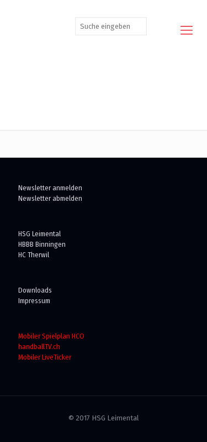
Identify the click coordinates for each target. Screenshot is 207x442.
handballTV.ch (39, 346)
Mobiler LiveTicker (44, 357)
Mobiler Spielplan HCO (51, 336)
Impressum (34, 301)
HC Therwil (33, 255)
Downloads (35, 290)
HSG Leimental (39, 234)
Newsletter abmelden (50, 198)
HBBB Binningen (42, 244)
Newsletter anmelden (50, 188)
